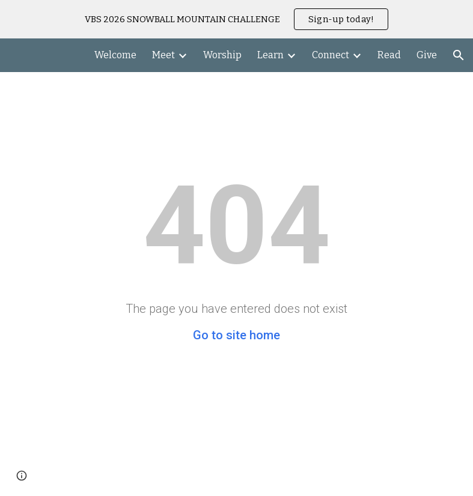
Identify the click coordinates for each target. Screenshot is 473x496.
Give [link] (427, 55)
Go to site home (236, 335)
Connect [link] (330, 55)
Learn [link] (270, 55)
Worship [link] (222, 55)
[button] (458, 55)
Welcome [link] (115, 55)
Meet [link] (163, 55)
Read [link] (389, 55)
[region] (236, 19)
